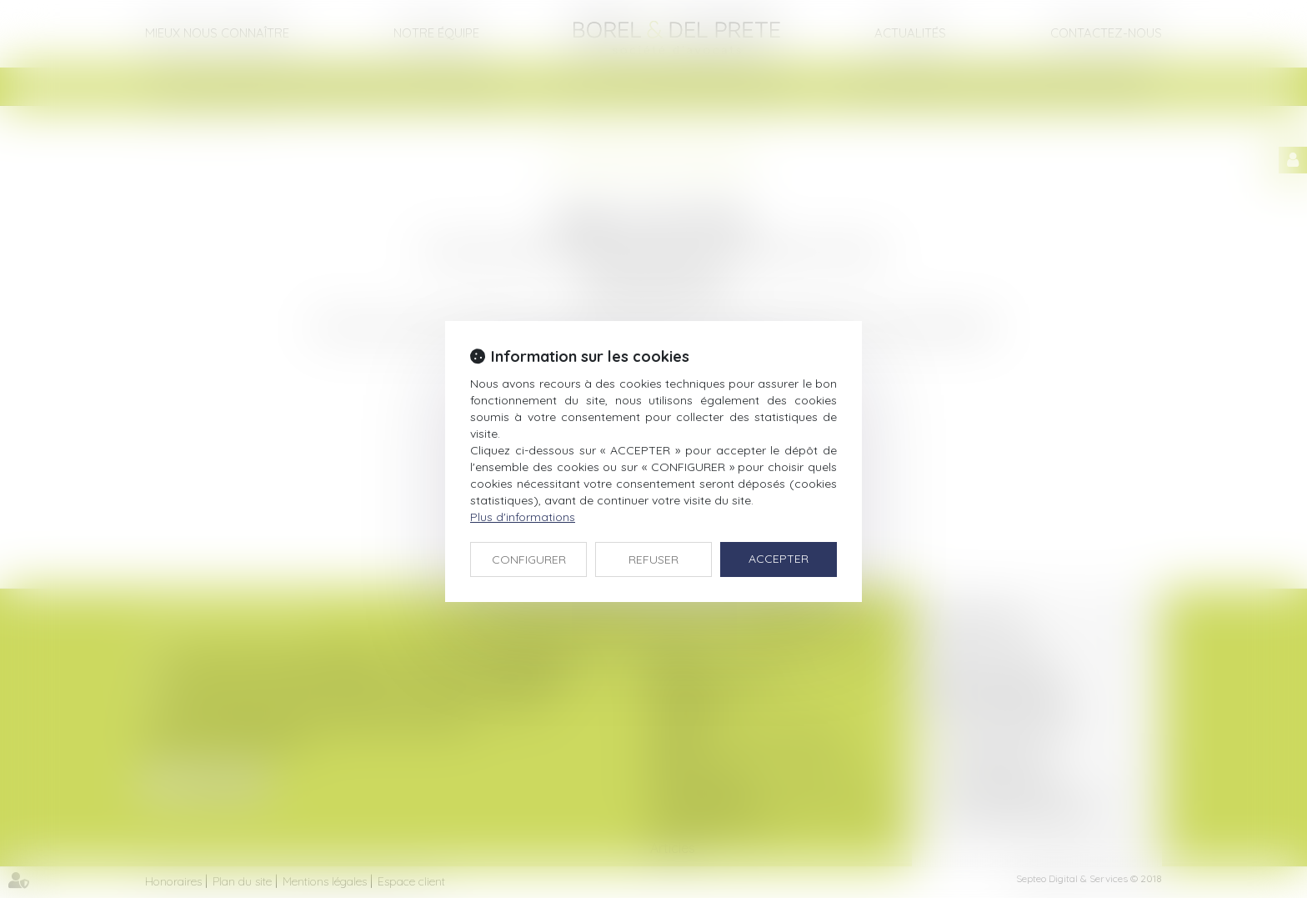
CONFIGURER (529, 559)
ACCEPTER (779, 558)
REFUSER (653, 559)
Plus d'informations (522, 516)
